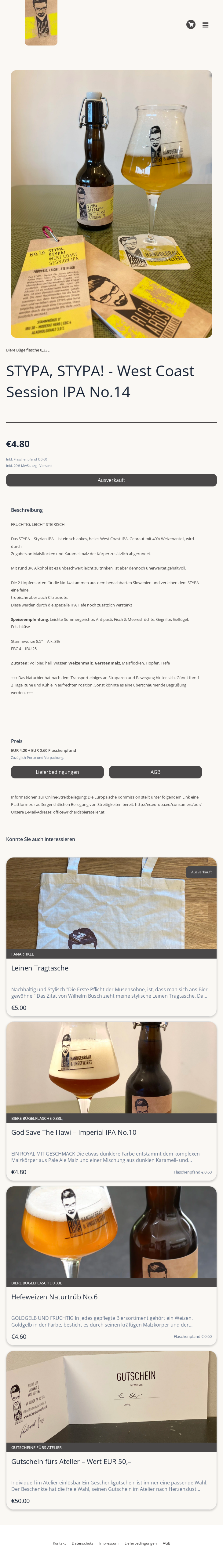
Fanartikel (22, 954)
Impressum (109, 1543)
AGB (155, 771)
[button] (205, 24)
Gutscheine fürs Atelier (36, 1447)
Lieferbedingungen (57, 771)
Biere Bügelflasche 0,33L (27, 350)
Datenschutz (82, 1543)
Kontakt (59, 1543)
